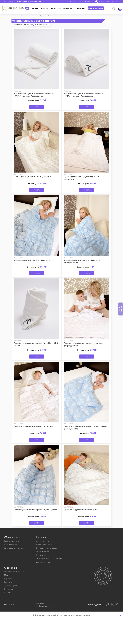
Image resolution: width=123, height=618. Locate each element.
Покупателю (80, 8)
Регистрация (112, 1)
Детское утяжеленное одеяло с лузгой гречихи (36, 510)
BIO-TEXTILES (9, 605)
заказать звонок (86, 1)
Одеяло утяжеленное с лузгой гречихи (32, 260)
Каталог (35, 8)
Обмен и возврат (43, 555)
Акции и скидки (42, 551)
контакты (73, 1)
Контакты (8, 582)
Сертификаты (9, 592)
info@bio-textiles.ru (11, 541)
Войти (101, 1)
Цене (36, 24)
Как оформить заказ (44, 544)
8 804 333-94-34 (10, 544)
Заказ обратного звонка (13, 548)
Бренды (44, 8)
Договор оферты (11, 585)
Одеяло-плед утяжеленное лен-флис (80, 510)
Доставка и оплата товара (46, 548)
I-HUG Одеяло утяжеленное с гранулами (32, 177)
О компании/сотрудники (14, 571)
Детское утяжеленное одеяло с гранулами (34, 426)
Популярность (44, 24)
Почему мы (8, 589)
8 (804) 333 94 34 (23, 2)
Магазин (7, 575)
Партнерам (67, 8)
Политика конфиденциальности (49, 558)
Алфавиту (30, 24)
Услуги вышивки (42, 541)
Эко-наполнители (43, 562)
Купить (37, 107)
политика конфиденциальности (45, 605)
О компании (56, 8)
